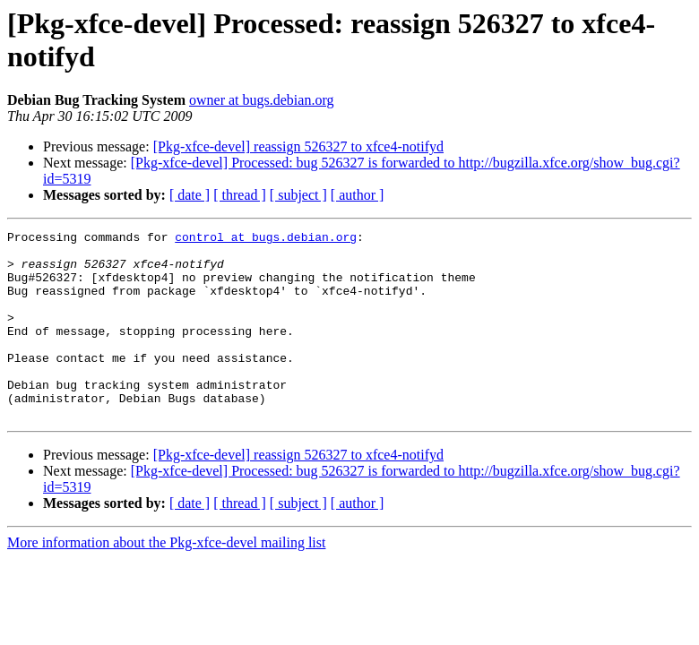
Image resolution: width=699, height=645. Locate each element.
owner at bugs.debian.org (261, 100)
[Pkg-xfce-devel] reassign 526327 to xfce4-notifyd (298, 146)
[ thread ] (239, 194)
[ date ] (189, 194)
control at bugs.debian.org (266, 239)
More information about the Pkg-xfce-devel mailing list (166, 580)
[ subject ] (298, 194)
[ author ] (357, 194)
